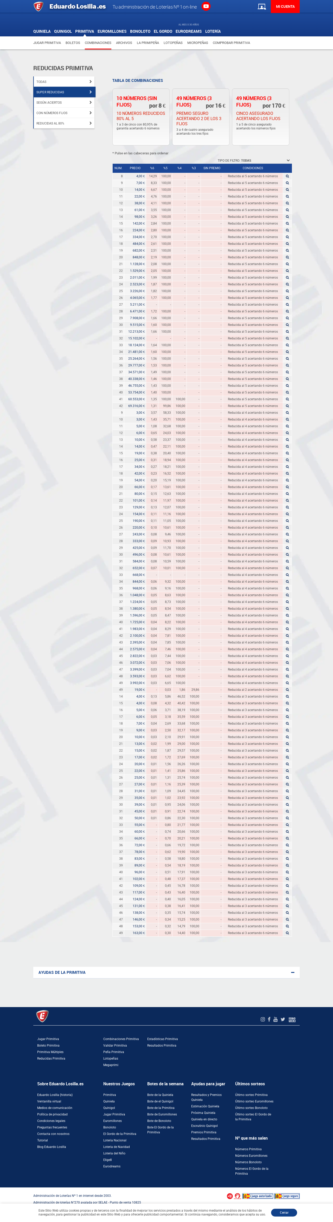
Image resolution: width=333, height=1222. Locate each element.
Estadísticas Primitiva (162, 1039)
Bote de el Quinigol (160, 1101)
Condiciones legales (51, 1121)
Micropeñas (197, 43)
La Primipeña (148, 43)
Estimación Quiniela (205, 1106)
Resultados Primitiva (161, 1045)
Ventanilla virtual (49, 1101)
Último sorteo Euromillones (254, 1101)
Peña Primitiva (113, 1052)
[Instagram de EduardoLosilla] (263, 1019)
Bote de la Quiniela (160, 1095)
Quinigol (109, 1108)
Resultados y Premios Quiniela (206, 1097)
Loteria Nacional (114, 1140)
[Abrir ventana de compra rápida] (1, 1189)
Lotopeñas (173, 43)
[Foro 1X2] (292, 1019)
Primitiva (109, 1095)
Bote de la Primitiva (161, 1108)
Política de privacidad (52, 1114)
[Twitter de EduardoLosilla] (283, 1019)
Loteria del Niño (114, 1153)
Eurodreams (111, 1166)
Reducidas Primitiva (51, 1058)
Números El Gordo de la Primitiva (251, 1171)
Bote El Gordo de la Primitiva (160, 1130)
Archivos (124, 43)
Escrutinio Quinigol (204, 1126)
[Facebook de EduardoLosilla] (270, 1019)
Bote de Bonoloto (159, 1121)
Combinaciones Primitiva (121, 1039)
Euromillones (112, 1121)
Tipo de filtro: (229, 160)
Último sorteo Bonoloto (251, 1108)
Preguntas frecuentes (52, 1127)
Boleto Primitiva (48, 1045)
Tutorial (42, 1140)
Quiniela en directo (204, 1119)
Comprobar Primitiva (231, 43)
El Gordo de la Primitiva (119, 1134)
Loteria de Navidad (116, 1147)
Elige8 (107, 1160)
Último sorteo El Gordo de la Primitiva (253, 1117)
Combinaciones (98, 43)
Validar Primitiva (115, 1045)
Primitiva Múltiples (50, 1052)
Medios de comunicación (54, 1108)
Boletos (73, 43)
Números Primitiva (248, 1149)
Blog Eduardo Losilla (51, 1147)
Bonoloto (109, 1127)
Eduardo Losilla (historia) (55, 1095)
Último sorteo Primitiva (251, 1095)
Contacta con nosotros (53, 1134)
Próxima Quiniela (203, 1113)
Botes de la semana (165, 1083)
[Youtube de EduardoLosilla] (276, 1019)
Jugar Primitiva (47, 43)
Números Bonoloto (248, 1162)
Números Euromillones (251, 1156)
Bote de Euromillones (162, 1114)
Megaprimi (110, 1065)
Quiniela (109, 1101)
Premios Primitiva (203, 1132)
